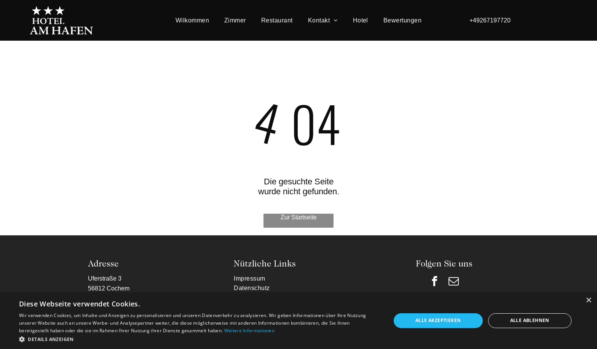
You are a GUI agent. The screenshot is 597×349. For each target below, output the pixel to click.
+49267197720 (490, 20)
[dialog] (298, 320)
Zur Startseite (299, 217)
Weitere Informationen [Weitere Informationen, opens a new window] (249, 330)
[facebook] (434, 282)
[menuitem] (192, 20)
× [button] (588, 300)
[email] (453, 282)
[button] (199, 339)
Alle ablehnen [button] (529, 320)
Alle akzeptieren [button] (438, 320)
